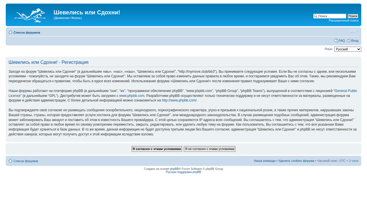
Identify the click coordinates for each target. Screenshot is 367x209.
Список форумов (26, 32)
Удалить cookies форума (296, 160)
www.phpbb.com (132, 96)
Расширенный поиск (343, 20)
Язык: (329, 49)
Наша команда (264, 160)
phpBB (174, 168)
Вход (354, 40)
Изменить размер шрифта (354, 31)
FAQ (342, 40)
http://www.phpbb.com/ (179, 100)
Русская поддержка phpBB (183, 172)
